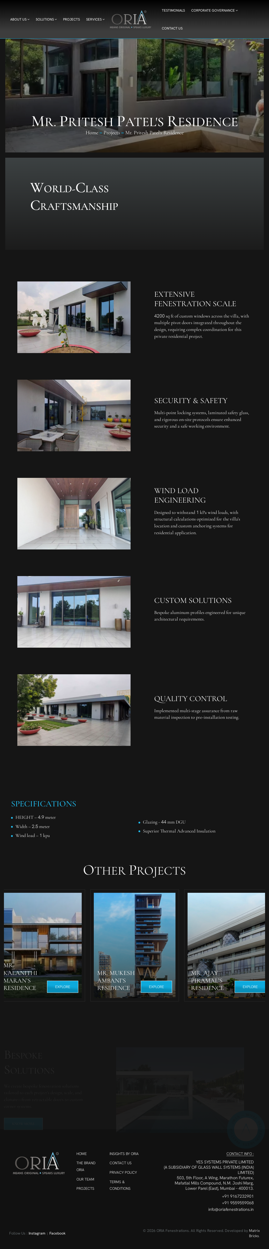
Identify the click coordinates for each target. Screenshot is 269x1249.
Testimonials (173, 10)
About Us (19, 19)
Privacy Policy (123, 1172)
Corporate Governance (214, 10)
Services (95, 19)
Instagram (37, 1233)
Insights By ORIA (124, 1153)
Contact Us (172, 28)
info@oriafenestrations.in (231, 1209)
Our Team (85, 1179)
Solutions (46, 19)
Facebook (57, 1233)
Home (92, 133)
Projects (71, 19)
